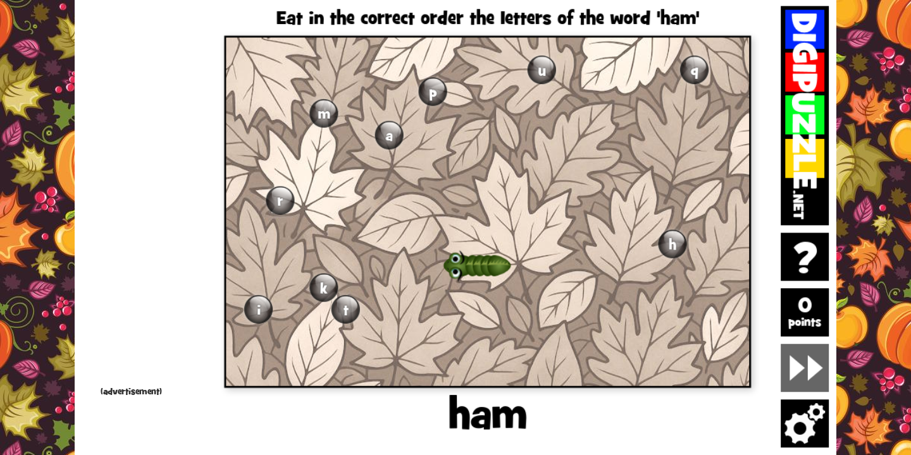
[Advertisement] (131, 195)
